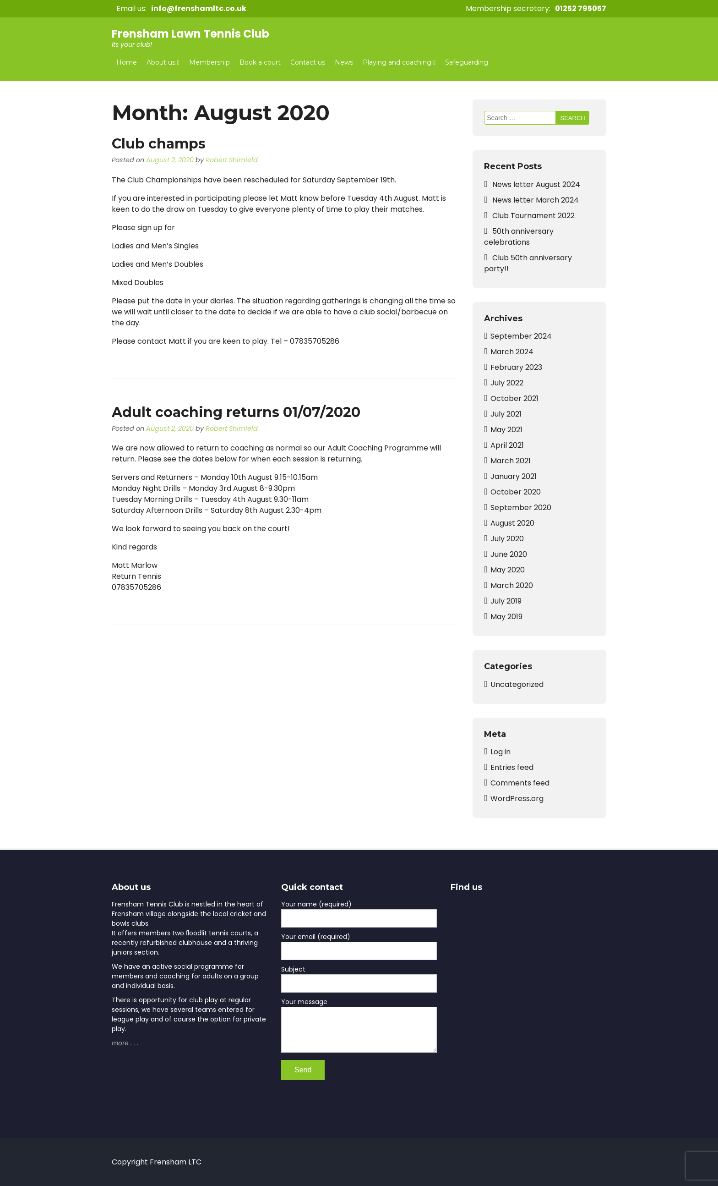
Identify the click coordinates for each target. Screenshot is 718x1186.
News (344, 62)
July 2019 (506, 601)
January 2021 (513, 476)
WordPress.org (517, 798)
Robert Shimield (232, 160)
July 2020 (507, 538)
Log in (500, 752)
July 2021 (506, 414)
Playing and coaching (397, 62)
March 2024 (511, 351)
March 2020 (511, 585)
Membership (209, 62)
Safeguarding (466, 62)
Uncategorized (517, 684)
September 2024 (521, 336)
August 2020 (512, 523)
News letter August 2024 (536, 184)
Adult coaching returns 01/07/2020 (236, 412)
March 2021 (510, 461)
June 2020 (508, 554)
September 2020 (520, 507)
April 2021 (507, 445)
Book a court (260, 62)
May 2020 (507, 570)
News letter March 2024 (535, 200)
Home (126, 62)
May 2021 (506, 429)
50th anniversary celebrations (519, 236)
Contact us (307, 62)
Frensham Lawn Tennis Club (190, 33)
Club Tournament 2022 (533, 215)
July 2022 (506, 383)
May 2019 (506, 616)
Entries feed (511, 767)
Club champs (159, 143)
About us (161, 62)
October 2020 (515, 492)
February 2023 (516, 367)
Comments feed (519, 783)
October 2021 (514, 398)
